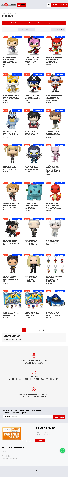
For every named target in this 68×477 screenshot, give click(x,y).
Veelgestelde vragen (42, 431)
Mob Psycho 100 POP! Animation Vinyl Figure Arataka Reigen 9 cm (10, 61)
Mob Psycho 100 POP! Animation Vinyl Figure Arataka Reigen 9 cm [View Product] (12, 46)
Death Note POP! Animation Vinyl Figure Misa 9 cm (10, 167)
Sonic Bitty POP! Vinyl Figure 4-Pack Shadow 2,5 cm (10, 313)
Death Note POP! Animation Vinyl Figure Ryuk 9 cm (31, 167)
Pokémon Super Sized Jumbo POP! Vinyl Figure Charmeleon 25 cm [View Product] (55, 192)
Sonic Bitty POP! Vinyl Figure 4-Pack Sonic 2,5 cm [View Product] (34, 300)
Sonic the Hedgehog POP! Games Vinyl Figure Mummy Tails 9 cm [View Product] (12, 83)
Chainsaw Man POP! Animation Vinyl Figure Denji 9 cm (11, 205)
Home (3, 13)
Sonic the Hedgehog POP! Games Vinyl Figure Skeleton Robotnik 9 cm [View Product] (55, 83)
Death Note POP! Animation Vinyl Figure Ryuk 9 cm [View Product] (34, 154)
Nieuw (26, 29)
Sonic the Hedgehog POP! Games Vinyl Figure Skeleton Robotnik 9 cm (54, 98)
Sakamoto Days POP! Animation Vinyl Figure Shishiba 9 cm (31, 278)
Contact (40, 440)
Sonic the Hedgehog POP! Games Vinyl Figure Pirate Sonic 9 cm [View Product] (34, 83)
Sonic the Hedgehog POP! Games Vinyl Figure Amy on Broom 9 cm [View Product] (34, 46)
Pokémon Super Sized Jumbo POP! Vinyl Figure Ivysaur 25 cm (31, 206)
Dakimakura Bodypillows (9, 457)
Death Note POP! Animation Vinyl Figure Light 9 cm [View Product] (55, 119)
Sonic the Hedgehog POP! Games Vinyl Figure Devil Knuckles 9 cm (54, 60)
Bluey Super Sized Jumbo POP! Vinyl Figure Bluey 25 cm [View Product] (12, 119)
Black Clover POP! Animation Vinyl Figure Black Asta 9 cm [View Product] (12, 228)
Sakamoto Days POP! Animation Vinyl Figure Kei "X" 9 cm (53, 242)
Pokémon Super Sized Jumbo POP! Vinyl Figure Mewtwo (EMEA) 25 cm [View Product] (55, 154)
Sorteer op (21, 29)
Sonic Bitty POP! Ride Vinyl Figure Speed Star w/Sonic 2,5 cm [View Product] (55, 300)
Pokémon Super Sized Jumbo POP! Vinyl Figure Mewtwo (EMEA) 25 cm (53, 169)
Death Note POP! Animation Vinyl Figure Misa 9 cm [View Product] (12, 154)
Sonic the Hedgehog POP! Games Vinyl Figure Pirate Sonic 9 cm (32, 98)
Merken (9, 13)
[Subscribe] (59, 416)
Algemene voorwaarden (20, 469)
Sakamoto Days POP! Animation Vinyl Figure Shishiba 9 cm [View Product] (34, 264)
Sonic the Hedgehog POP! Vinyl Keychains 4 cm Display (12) (54, 278)
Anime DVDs (6, 455)
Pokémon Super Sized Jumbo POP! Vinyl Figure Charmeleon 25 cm (53, 206)
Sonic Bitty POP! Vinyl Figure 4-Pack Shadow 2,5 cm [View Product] (12, 300)
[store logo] (8, 4)
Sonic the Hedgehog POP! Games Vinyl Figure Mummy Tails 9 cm (11, 98)
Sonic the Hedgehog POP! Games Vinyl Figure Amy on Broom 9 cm (32, 60)
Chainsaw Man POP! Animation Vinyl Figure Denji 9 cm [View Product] (12, 192)
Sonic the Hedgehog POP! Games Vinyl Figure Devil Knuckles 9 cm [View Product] (55, 46)
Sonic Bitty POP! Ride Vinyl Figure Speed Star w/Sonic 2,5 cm (53, 314)
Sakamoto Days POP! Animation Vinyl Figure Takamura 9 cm (31, 242)
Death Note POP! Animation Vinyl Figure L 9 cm (31, 133)
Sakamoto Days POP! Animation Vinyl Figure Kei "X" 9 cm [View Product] (55, 228)
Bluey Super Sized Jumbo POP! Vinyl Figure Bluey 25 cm (10, 133)
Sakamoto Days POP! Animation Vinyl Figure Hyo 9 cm (10, 278)
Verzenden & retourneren (43, 434)
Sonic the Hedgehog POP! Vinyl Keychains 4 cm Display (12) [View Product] (55, 264)
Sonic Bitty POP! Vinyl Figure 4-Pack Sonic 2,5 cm (32, 313)
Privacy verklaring (32, 469)
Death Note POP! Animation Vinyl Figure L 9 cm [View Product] (34, 119)
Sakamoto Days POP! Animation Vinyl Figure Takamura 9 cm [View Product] (34, 228)
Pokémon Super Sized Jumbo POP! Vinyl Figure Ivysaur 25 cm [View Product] (34, 192)
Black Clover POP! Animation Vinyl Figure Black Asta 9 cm (11, 242)
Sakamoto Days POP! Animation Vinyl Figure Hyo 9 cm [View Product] (12, 264)
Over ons (4, 451)
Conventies (5, 453)
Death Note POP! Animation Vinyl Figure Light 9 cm (53, 133)
